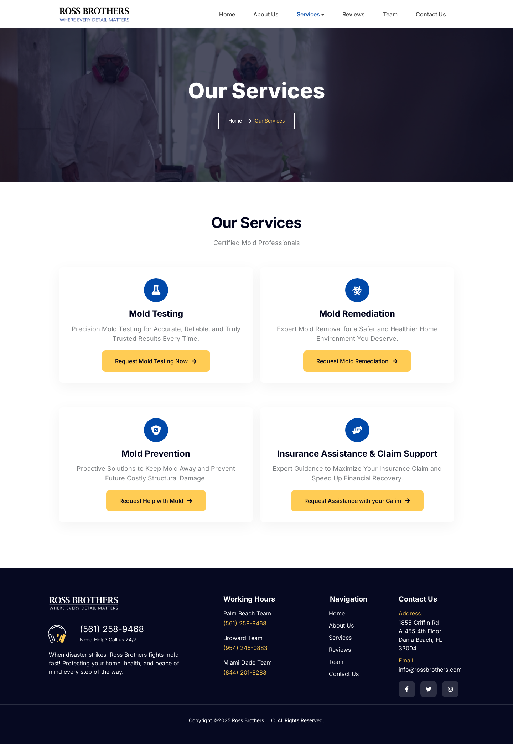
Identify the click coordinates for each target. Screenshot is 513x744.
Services (308, 14)
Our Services (270, 121)
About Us (266, 14)
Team (390, 14)
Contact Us (431, 14)
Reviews (353, 14)
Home (227, 14)
